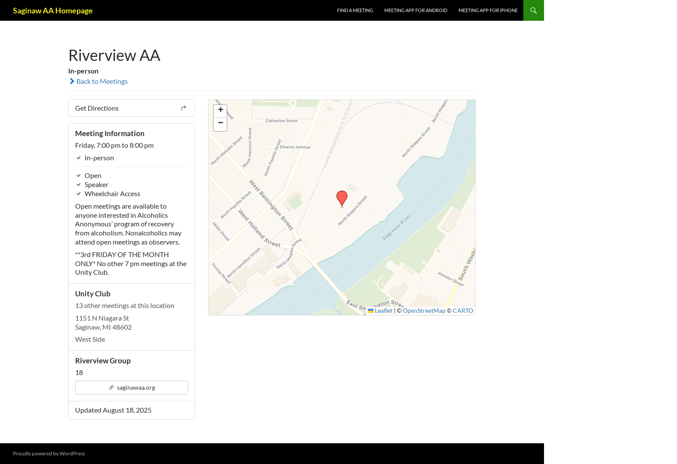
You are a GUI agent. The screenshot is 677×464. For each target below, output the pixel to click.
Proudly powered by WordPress (49, 453)
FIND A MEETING (355, 10)
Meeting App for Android (415, 10)
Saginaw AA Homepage (53, 10)
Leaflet (380, 310)
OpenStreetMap (424, 310)
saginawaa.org (131, 387)
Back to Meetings (98, 81)
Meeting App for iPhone (488, 10)
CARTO (463, 310)
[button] (339, 193)
